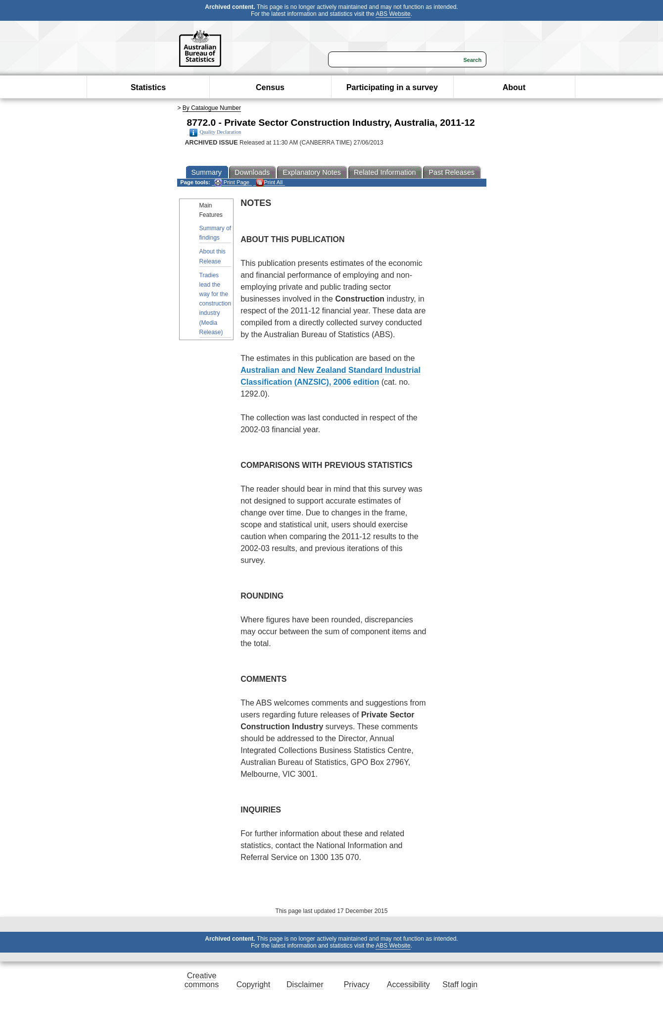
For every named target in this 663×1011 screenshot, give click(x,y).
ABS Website (393, 13)
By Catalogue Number (212, 107)
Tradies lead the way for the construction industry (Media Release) (215, 304)
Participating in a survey (392, 87)
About (514, 87)
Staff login (459, 984)
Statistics (148, 87)
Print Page (231, 182)
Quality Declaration (215, 132)
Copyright (253, 984)
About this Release (212, 256)
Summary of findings (215, 233)
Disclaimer (305, 984)
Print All (269, 182)
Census (270, 87)
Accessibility (408, 984)
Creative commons (202, 980)
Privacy (357, 984)
